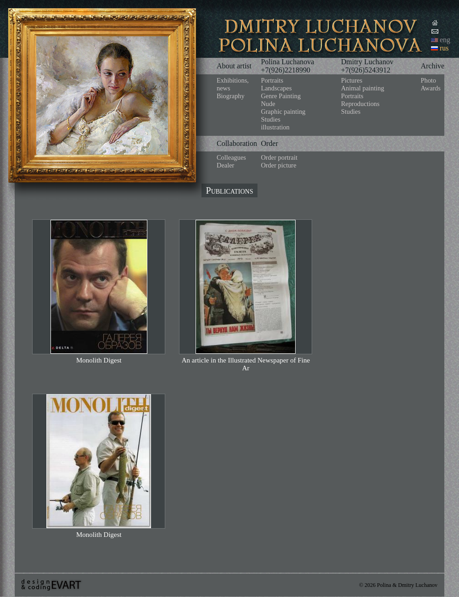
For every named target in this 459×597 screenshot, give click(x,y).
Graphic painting (283, 111)
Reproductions (360, 103)
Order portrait (279, 157)
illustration (275, 127)
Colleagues (231, 157)
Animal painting (362, 88)
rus (444, 48)
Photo (428, 80)
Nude (268, 103)
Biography (231, 96)
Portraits (272, 80)
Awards (430, 88)
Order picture (278, 165)
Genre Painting (281, 96)
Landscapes (276, 88)
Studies (270, 119)
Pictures (351, 80)
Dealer (225, 165)
